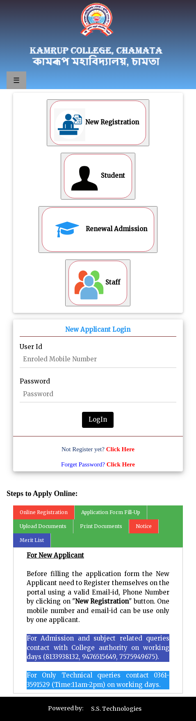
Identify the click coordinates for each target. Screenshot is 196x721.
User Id (31, 347)
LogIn (98, 419)
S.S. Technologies (116, 708)
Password (35, 381)
